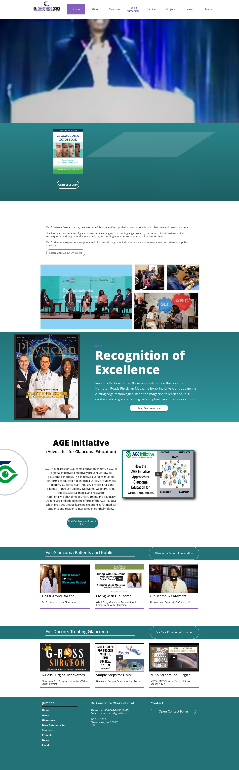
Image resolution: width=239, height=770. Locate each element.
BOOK (132, 28)
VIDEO (113, 26)
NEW (132, 20)
